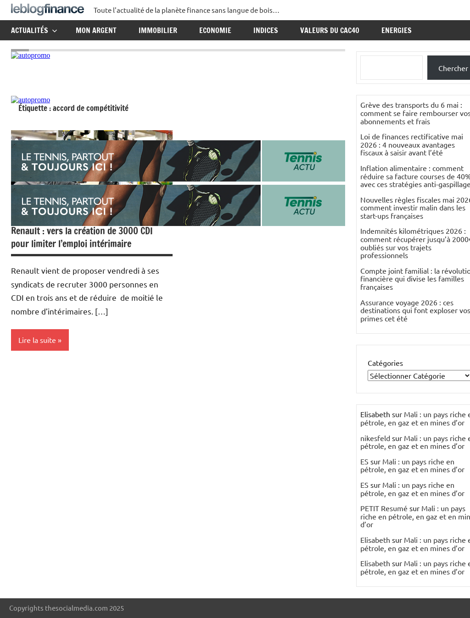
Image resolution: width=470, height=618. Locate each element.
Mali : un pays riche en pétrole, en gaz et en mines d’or (412, 465)
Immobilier (158, 30)
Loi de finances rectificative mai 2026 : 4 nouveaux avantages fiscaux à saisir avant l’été (411, 144)
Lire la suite (37, 339)
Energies (396, 30)
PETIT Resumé (384, 508)
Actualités (34, 30)
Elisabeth (375, 539)
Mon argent (96, 30)
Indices (265, 30)
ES (364, 461)
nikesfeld (375, 437)
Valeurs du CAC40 (329, 30)
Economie (215, 30)
